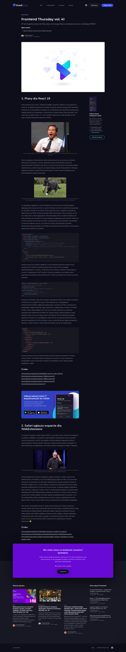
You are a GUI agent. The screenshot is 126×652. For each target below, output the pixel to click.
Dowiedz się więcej (97, 137)
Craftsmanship (51, 5)
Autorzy (71, 5)
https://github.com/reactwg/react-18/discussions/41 (38, 379)
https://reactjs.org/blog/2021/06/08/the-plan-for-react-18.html (42, 374)
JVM (41, 5)
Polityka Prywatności (103, 647)
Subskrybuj (94, 5)
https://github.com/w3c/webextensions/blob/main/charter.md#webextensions (46, 534)
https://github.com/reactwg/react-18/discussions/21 (38, 376)
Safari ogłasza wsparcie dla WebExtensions (37, 31)
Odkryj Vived (107, 5)
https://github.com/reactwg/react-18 (33, 384)
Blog (93, 647)
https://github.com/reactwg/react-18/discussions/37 (38, 381)
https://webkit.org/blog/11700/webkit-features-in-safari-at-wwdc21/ (44, 532)
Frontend (61, 5)
